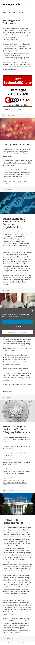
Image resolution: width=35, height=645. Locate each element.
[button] (32, 311)
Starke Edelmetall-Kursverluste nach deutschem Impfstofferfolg (14, 223)
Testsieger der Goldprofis (11, 22)
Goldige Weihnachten (16, 144)
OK (17, 322)
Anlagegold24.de (11, 4)
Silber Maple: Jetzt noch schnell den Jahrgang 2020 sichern (17, 429)
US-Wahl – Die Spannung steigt (13, 521)
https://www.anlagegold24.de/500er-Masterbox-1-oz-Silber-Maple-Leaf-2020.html (15, 482)
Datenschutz (6, 643)
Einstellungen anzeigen (17, 332)
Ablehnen (17, 327)
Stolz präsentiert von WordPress (19, 643)
